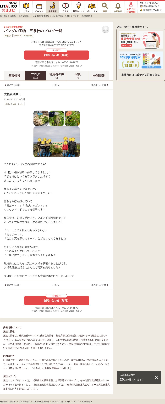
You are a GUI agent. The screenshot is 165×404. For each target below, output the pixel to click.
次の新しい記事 (98, 85)
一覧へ (55, 85)
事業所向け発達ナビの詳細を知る (140, 75)
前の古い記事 (13, 85)
